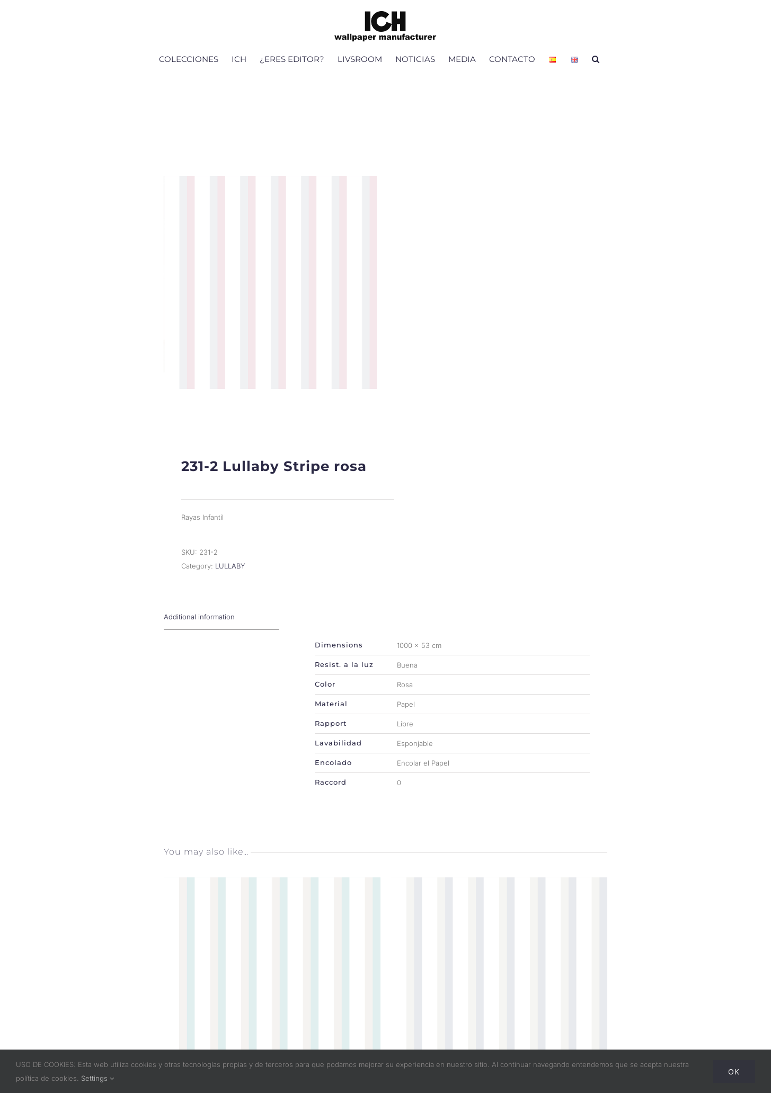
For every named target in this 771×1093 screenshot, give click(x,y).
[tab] (221, 629)
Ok (734, 1072)
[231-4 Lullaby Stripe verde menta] (272, 896)
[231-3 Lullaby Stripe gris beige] (499, 896)
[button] (595, 58)
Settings (97, 1078)
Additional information (199, 629)
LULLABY (230, 578)
